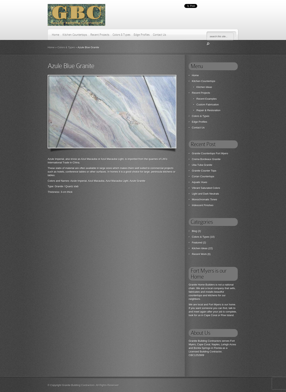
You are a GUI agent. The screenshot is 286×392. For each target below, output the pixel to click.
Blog (194, 231)
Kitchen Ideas (204, 87)
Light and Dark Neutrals (205, 193)
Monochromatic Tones (204, 199)
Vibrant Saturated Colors (206, 187)
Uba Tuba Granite (202, 164)
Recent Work (199, 254)
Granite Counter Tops (204, 170)
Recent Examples (206, 98)
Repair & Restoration (208, 110)
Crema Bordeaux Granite (206, 159)
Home (55, 34)
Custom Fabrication (207, 104)
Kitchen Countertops (75, 34)
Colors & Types (121, 34)
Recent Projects (99, 34)
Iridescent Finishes (202, 205)
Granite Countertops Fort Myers (210, 153)
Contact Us (159, 34)
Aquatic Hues (199, 182)
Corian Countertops (203, 176)
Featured (197, 242)
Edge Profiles (142, 34)
